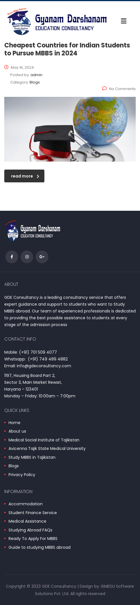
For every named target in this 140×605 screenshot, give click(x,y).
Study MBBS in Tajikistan (32, 457)
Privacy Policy (22, 474)
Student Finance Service (33, 513)
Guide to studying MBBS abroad (40, 547)
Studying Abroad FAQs (30, 530)
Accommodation (26, 504)
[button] (124, 21)
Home (14, 422)
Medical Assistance (27, 521)
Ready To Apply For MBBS (33, 538)
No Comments (119, 88)
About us (17, 431)
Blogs (14, 466)
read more (25, 176)
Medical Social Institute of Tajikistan (44, 440)
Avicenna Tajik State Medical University (47, 448)
